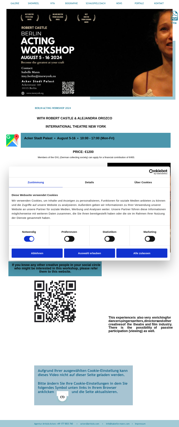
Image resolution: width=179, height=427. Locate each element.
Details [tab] (89, 182)
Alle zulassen (141, 253)
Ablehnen (37, 253)
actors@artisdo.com (89, 423)
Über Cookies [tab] (143, 182)
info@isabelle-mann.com (118, 423)
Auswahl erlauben (89, 253)
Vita (174, 23)
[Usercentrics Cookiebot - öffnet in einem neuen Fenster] (151, 171)
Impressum (140, 423)
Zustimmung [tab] (36, 182)
